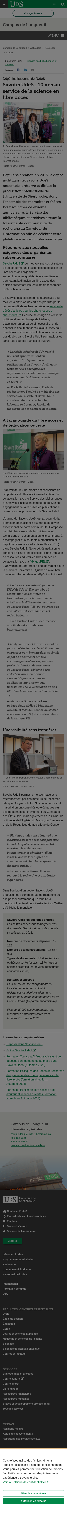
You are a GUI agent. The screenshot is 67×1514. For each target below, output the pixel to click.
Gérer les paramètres (33, 1493)
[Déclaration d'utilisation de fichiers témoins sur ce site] (33, 1481)
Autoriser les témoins (33, 1501)
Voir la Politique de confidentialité (24, 1482)
